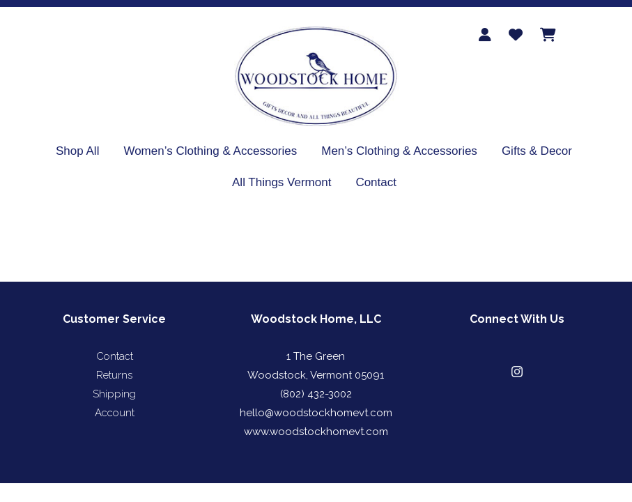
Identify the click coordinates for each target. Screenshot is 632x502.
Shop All (77, 151)
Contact (375, 182)
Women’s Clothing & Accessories (210, 151)
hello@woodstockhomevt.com (316, 412)
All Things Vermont (281, 182)
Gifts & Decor (537, 151)
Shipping (114, 394)
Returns (114, 375)
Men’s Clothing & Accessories (399, 151)
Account (114, 412)
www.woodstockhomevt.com (316, 431)
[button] (517, 371)
